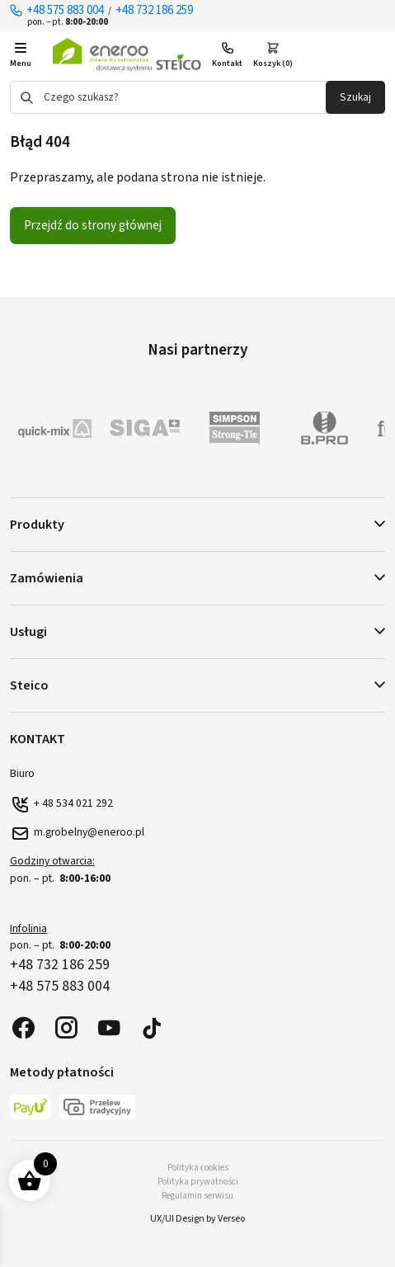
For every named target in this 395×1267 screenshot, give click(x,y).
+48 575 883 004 (65, 10)
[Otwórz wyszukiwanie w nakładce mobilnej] (197, 97)
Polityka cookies (197, 1167)
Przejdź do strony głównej (93, 225)
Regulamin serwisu (197, 1195)
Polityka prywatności (198, 1181)
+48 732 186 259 (154, 10)
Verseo (231, 1219)
